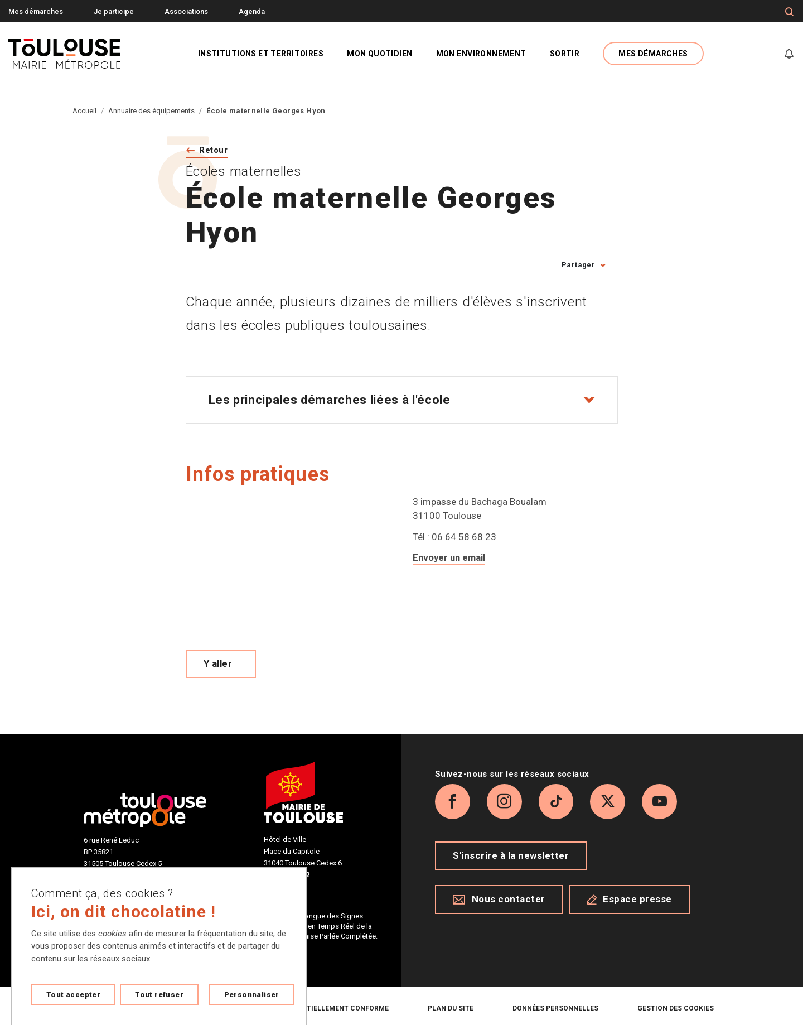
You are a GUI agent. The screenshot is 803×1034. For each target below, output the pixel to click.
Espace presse (629, 904)
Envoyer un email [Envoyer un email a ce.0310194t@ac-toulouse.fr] (450, 558)
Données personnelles (555, 1009)
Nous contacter (499, 904)
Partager (578, 265)
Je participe (114, 11)
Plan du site (450, 1009)
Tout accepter (73, 994)
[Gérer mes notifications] (789, 53)
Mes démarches (35, 11)
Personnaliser (251, 994)
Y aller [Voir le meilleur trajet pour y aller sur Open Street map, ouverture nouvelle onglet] (218, 664)
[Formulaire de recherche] (789, 11)
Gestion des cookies (675, 1009)
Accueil (84, 111)
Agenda (252, 11)
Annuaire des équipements (151, 111)
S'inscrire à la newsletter (511, 860)
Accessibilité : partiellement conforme (313, 1009)
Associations (186, 11)
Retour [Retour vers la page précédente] (215, 150)
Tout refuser (159, 994)
